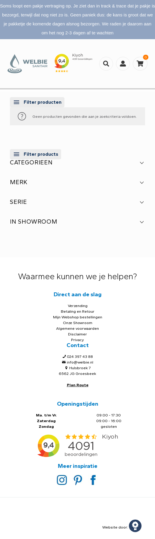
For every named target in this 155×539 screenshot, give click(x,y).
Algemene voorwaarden (77, 328)
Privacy (77, 340)
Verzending (78, 305)
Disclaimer (77, 334)
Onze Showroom (77, 322)
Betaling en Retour (77, 311)
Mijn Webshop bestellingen (77, 317)
